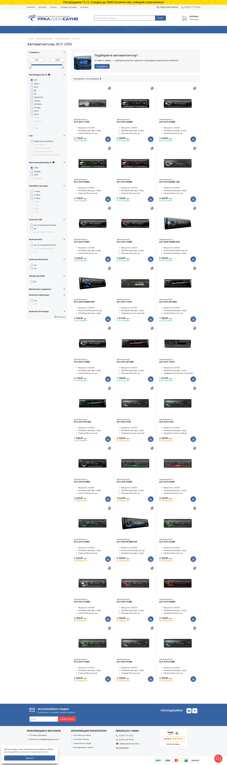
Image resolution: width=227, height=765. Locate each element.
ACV (35, 79)
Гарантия (31, 7)
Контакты (84, 7)
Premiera (38, 104)
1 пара (37, 191)
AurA (36, 86)
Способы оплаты (81, 739)
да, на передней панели (45, 224)
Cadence (37, 121)
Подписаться (67, 719)
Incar (36, 124)
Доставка (42, 7)
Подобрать (103, 66)
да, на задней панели (44, 231)
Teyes (36, 127)
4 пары (37, 201)
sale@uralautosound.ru (129, 743)
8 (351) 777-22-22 (126, 735)
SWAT (36, 110)
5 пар (36, 205)
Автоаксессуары (114, 29)
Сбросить (61, 317)
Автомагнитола (92, 120)
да (35, 228)
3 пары (37, 198)
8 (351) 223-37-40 (126, 739)
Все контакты (122, 747)
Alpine (36, 83)
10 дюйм (38, 178)
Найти (160, 18)
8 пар (36, 211)
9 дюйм (37, 171)
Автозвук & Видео (44, 29)
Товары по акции (184, 29)
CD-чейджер (39, 144)
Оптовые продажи (68, 7)
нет (35, 251)
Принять (30, 758)
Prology (37, 107)
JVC (35, 93)
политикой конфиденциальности (34, 752)
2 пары (37, 194)
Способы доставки (82, 735)
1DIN (36, 167)
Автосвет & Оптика (149, 29)
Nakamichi (38, 97)
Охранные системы (80, 29)
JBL (35, 90)
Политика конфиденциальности (44, 739)
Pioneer (37, 100)
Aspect (37, 117)
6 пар (36, 208)
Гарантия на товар (82, 743)
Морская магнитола (43, 151)
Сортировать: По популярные (86, 78)
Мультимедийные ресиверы (47, 154)
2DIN (36, 174)
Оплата (53, 7)
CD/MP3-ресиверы (42, 147)
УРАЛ (36, 114)
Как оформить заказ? (83, 747)
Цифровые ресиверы (43, 141)
